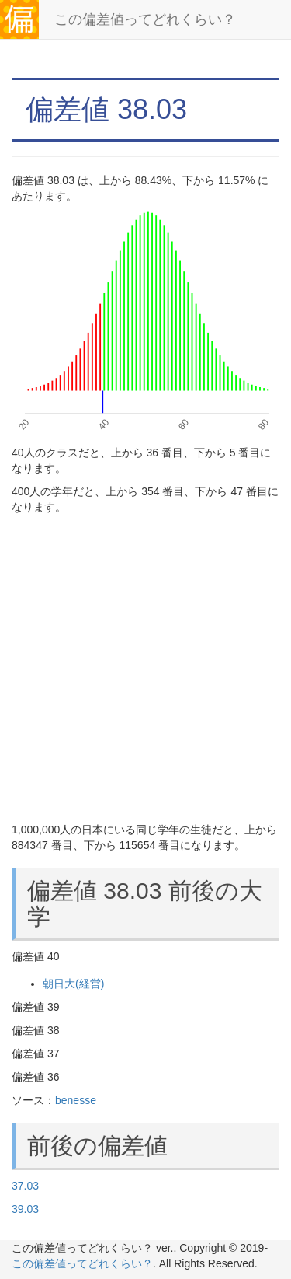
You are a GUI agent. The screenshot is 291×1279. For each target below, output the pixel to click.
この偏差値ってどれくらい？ (145, 19)
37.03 (25, 1185)
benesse (75, 1100)
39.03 (25, 1209)
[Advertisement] (145, 668)
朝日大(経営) (73, 983)
